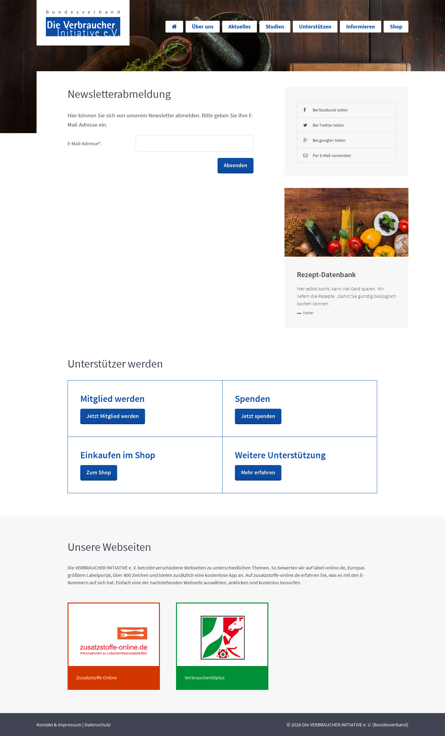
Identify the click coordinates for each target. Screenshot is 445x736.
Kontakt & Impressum (59, 724)
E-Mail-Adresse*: (85, 143)
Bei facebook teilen (325, 110)
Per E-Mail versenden (327, 155)
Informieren (360, 26)
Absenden (235, 165)
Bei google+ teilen (324, 140)
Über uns (203, 26)
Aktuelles (239, 26)
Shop (396, 26)
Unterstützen (315, 26)
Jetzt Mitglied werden (112, 416)
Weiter (305, 313)
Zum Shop (98, 472)
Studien (275, 26)
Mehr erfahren (258, 472)
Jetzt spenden (258, 416)
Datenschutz (98, 724)
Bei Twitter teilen (323, 125)
